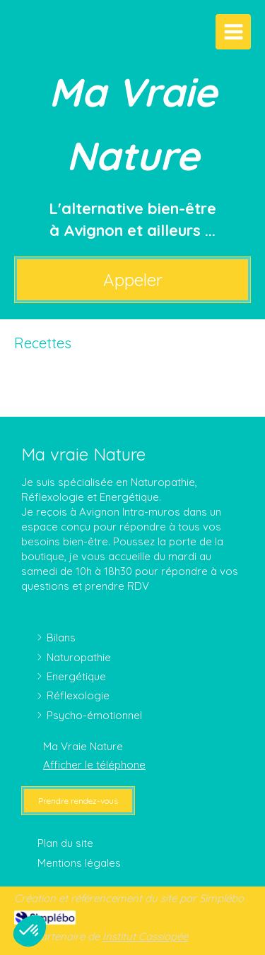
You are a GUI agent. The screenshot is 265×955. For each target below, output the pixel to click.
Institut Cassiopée (145, 936)
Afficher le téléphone (94, 764)
